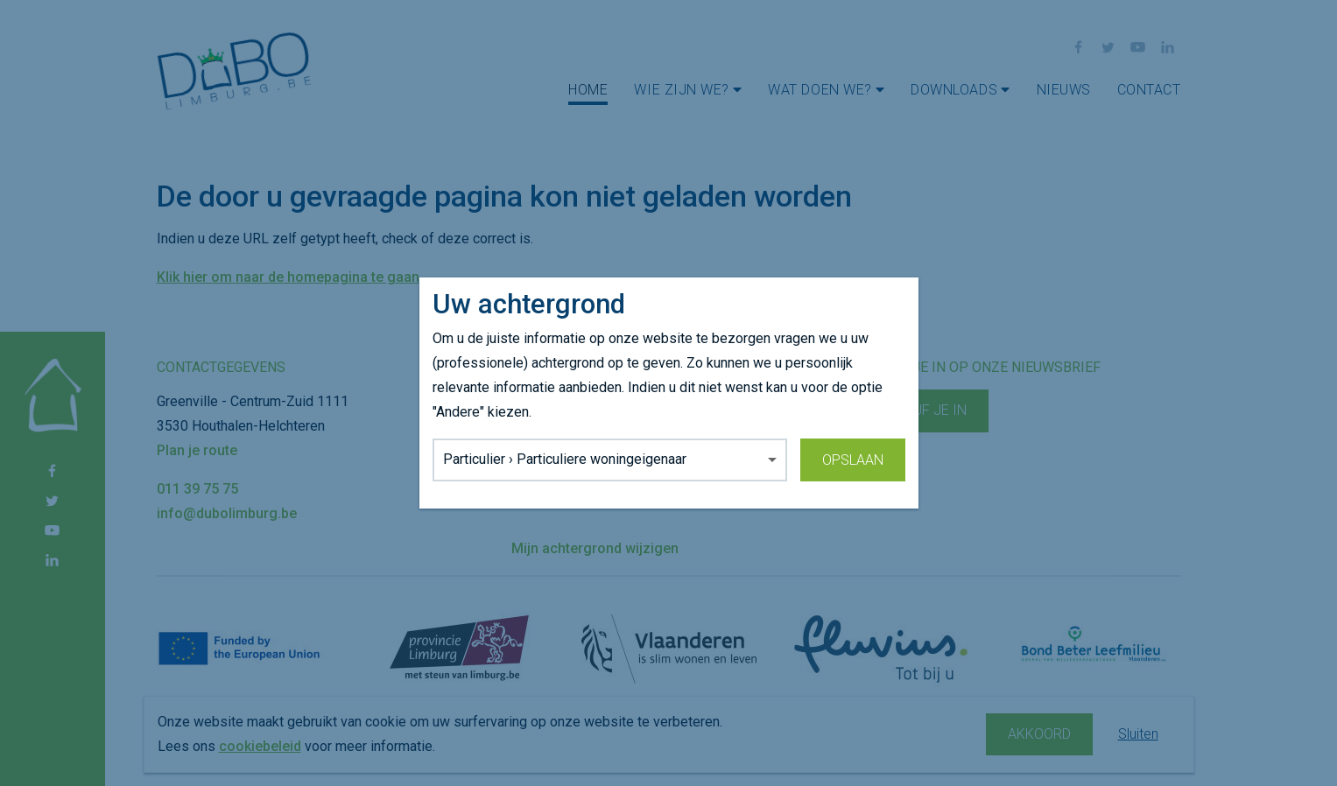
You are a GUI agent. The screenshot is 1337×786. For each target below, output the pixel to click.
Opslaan (852, 460)
